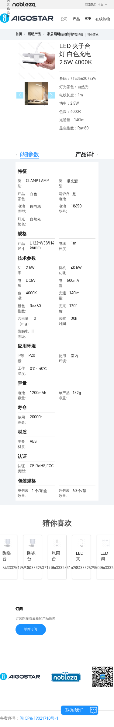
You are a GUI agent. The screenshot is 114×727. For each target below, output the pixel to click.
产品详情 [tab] (86, 154)
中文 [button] (102, 4)
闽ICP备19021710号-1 (39, 718)
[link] (34, 34)
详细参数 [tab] (28, 154)
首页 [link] (19, 34)
